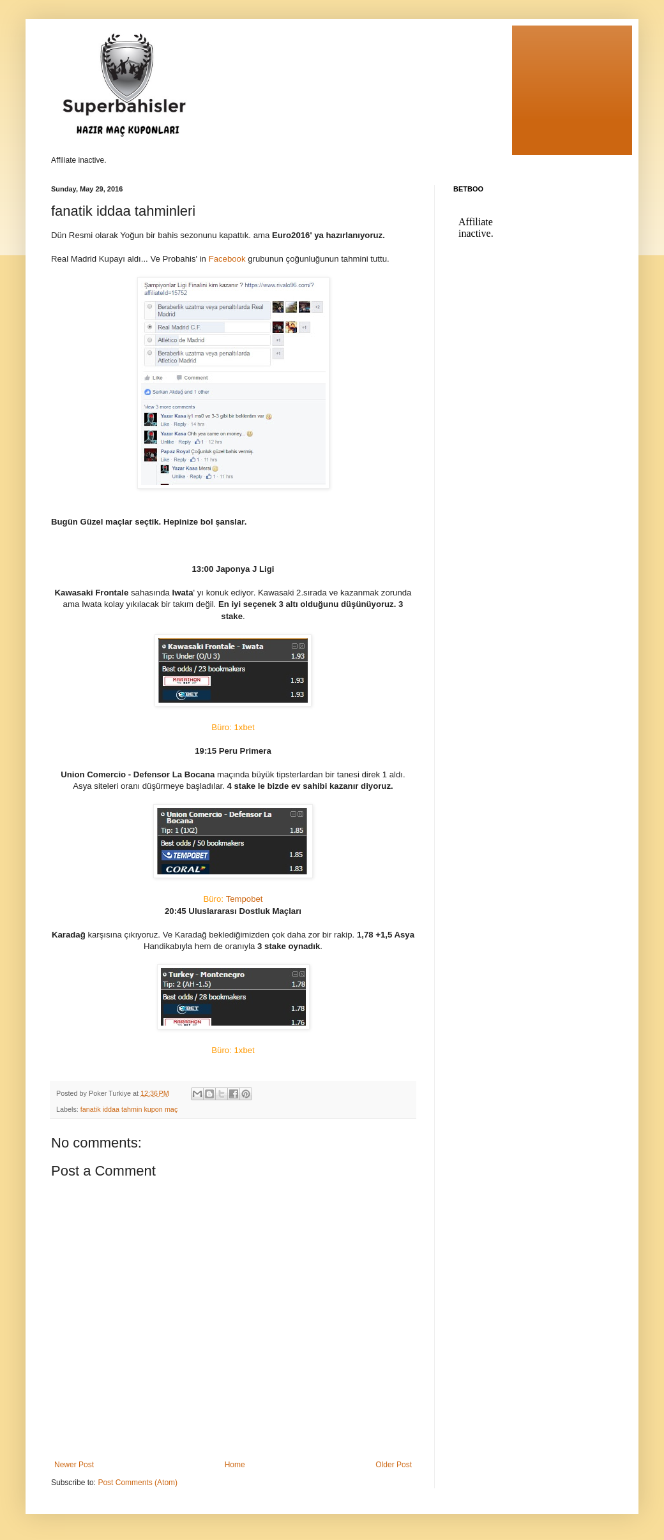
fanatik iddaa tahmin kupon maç (128, 1109)
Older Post (393, 1464)
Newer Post (74, 1464)
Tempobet (232, 899)
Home (235, 1464)
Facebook (226, 259)
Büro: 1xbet (232, 727)
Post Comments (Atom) (137, 1482)
